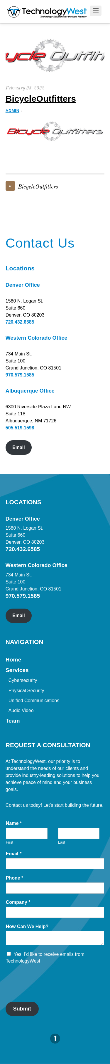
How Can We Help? (27, 926)
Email (18, 447)
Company (18, 902)
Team (13, 721)
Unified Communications (34, 700)
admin (12, 110)
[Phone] (55, 888)
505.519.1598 (20, 427)
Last (61, 842)
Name (14, 823)
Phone (14, 877)
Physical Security (26, 690)
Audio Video (21, 710)
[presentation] (50, 992)
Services (17, 670)
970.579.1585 (20, 374)
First (9, 842)
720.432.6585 (20, 321)
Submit (22, 1009)
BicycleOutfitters (41, 98)
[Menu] (95, 11)
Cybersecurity (23, 680)
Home (13, 660)
